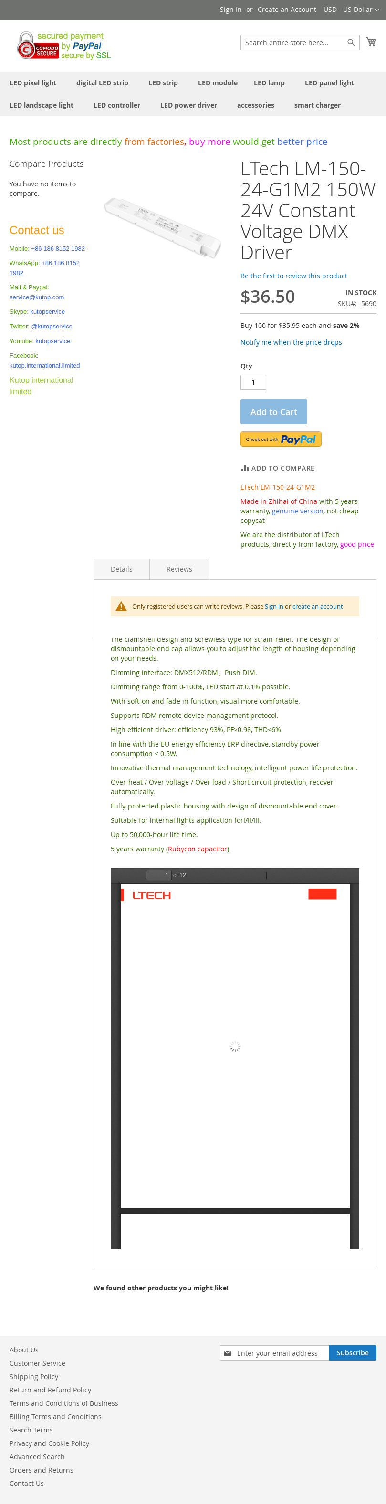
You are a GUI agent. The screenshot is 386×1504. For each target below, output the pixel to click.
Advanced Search (37, 1456)
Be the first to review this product (293, 275)
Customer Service (37, 1363)
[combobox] (300, 42)
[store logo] (61, 45)
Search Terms (31, 1429)
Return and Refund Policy (50, 1389)
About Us (24, 1349)
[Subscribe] (352, 1353)
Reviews (179, 568)
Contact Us (27, 1483)
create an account (317, 606)
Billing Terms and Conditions (56, 1416)
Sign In (231, 9)
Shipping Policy (34, 1376)
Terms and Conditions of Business (64, 1403)
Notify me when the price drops (291, 342)
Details (122, 568)
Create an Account (287, 9)
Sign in (274, 606)
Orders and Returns (41, 1469)
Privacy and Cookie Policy (49, 1443)
